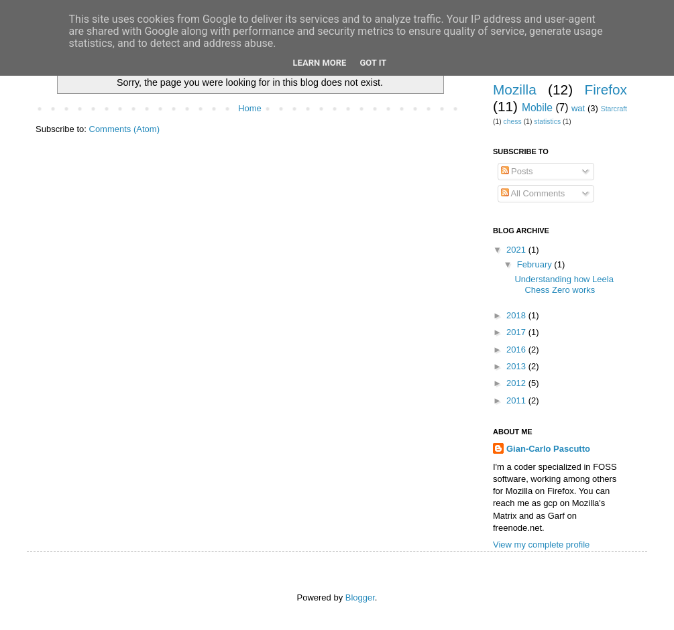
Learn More (320, 63)
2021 (517, 250)
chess (513, 121)
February (536, 264)
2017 (517, 332)
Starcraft (614, 109)
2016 (517, 349)
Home (250, 108)
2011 (517, 400)
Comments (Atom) (124, 129)
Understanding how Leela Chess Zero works (563, 284)
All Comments (533, 193)
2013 (517, 366)
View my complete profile (541, 545)
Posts (517, 171)
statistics (547, 121)
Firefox (605, 89)
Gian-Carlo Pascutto (548, 449)
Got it (372, 63)
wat (578, 108)
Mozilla (515, 89)
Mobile (537, 107)
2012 (517, 383)
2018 (517, 315)
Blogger (360, 597)
